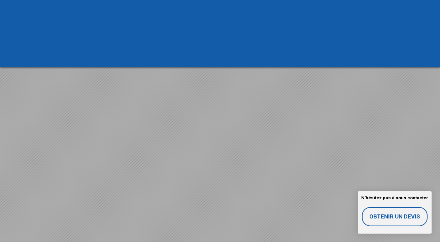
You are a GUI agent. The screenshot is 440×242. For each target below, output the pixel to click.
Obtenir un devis (394, 216)
